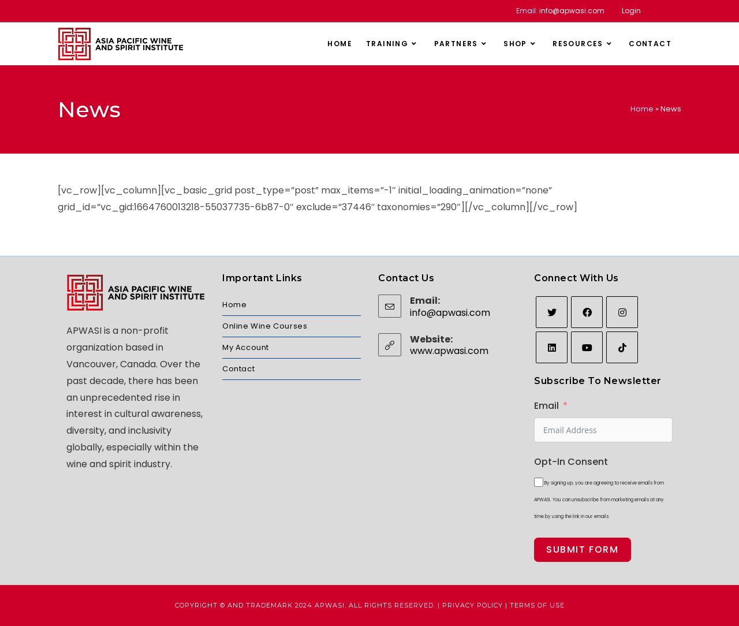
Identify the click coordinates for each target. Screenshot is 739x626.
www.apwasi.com (449, 350)
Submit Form (582, 549)
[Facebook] (587, 312)
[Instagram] (622, 312)
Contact (238, 368)
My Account (245, 347)
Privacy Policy (472, 605)
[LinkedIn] (552, 347)
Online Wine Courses (264, 326)
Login (631, 11)
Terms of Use (537, 605)
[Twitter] (552, 312)
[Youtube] (587, 347)
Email (546, 405)
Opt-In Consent (571, 461)
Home (642, 108)
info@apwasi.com (571, 11)
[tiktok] (622, 347)
